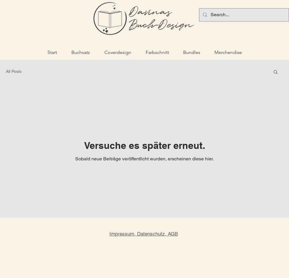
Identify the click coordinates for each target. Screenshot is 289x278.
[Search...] (243, 15)
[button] (275, 72)
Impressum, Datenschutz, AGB (143, 234)
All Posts (14, 71)
